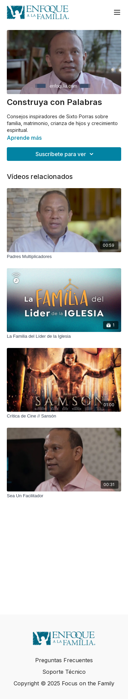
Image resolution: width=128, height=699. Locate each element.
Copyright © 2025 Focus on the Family (64, 683)
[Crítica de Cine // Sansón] (64, 416)
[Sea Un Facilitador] (64, 495)
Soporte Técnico (64, 671)
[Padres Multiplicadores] (64, 256)
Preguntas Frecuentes (64, 660)
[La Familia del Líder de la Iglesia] (64, 336)
